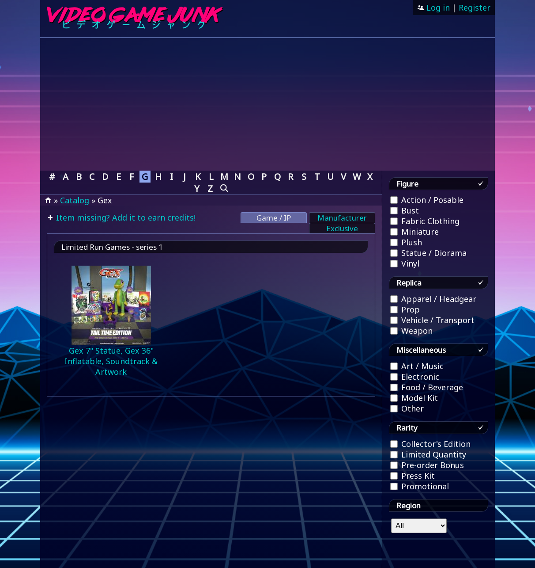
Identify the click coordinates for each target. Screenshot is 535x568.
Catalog (74, 200)
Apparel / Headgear (433, 299)
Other (407, 408)
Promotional (419, 486)
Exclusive (342, 228)
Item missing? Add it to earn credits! (125, 217)
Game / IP (273, 218)
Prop (405, 309)
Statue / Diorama (428, 253)
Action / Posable (426, 199)
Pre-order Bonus (427, 465)
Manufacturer (342, 218)
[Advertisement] (267, 104)
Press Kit (412, 475)
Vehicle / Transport (432, 320)
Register (474, 7)
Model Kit (414, 398)
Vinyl (404, 263)
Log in (437, 7)
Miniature (414, 231)
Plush (406, 242)
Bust (404, 210)
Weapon (411, 330)
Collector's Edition (430, 443)
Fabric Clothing (425, 221)
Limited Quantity (428, 454)
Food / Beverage (426, 387)
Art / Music (417, 366)
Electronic (414, 376)
